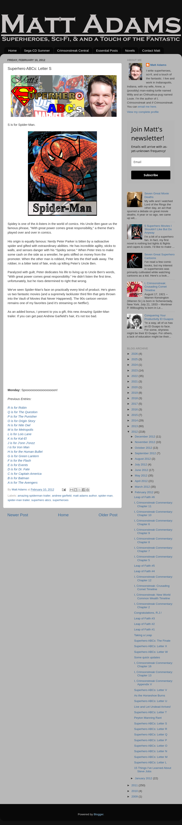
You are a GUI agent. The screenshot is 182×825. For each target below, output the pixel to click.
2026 (135, 353)
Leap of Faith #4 (144, 571)
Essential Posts (107, 50)
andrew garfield (61, 495)
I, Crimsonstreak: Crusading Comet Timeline (155, 287)
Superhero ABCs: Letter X (150, 646)
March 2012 (143, 486)
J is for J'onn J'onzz (21, 443)
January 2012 (144, 778)
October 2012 (144, 447)
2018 (135, 398)
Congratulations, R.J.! (148, 612)
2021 (135, 381)
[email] (150, 161)
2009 (135, 796)
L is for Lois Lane (20, 434)
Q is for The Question (22, 412)
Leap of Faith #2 (144, 624)
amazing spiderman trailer (34, 495)
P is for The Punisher (22, 416)
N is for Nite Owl (19, 425)
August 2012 (143, 458)
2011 (135, 785)
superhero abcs (41, 500)
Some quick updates (147, 657)
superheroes (60, 500)
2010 (135, 791)
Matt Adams (158, 64)
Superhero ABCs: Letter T (150, 712)
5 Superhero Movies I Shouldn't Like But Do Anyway (158, 229)
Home (12, 50)
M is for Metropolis (20, 429)
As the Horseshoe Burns (149, 695)
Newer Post (17, 515)
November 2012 (145, 442)
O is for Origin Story (21, 421)
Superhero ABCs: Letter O (150, 745)
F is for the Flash (19, 460)
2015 (135, 415)
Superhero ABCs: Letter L (150, 762)
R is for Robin (17, 407)
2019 (135, 392)
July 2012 (141, 464)
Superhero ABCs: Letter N (150, 751)
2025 (135, 359)
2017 (135, 403)
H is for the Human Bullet (25, 451)
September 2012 (146, 453)
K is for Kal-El (17, 438)
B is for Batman (18, 478)
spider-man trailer (19, 500)
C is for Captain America (24, 473)
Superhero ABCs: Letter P (150, 740)
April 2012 (142, 481)
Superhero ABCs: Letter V (150, 690)
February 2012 (144, 492)
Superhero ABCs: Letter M (151, 757)
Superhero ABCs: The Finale (152, 640)
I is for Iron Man (18, 447)
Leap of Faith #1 (144, 629)
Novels (130, 50)
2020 (135, 387)
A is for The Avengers (22, 482)
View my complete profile (143, 112)
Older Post (108, 515)
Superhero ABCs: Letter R (150, 729)
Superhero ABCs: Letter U (150, 701)
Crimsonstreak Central (73, 50)
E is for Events (18, 465)
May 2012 (141, 475)
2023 (135, 370)
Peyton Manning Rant (148, 717)
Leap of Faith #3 (144, 618)
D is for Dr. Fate (19, 469)
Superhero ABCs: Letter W (151, 651)
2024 (135, 364)
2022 (135, 376)
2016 (135, 409)
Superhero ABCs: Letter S (150, 723)
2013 (135, 426)
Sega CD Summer (37, 50)
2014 (135, 420)
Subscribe (151, 175)
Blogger (98, 814)
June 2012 (142, 470)
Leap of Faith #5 (144, 565)
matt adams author (85, 495)
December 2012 (145, 436)
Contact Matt (151, 50)
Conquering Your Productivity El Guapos (158, 317)
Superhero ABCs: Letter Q (150, 734)
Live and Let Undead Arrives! (152, 706)
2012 (135, 431)
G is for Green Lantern (23, 456)
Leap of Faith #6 (144, 497)
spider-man (105, 495)
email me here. (147, 106)
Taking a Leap (143, 635)
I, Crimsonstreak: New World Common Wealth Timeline (152, 596)
